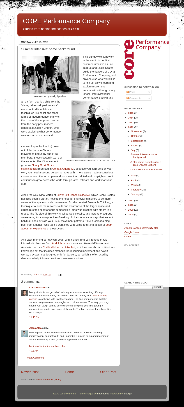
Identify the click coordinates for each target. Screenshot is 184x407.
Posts (130, 92)
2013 (131, 122)
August (135, 145)
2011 (131, 200)
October (135, 136)
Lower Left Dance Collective (73, 195)
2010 (131, 205)
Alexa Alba (35, 328)
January (135, 194)
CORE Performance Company (66, 21)
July (133, 150)
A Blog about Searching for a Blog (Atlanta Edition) (145, 163)
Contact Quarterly (62, 168)
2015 (131, 113)
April (134, 180)
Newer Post (30, 372)
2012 (131, 127)
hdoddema (103, 393)
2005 (131, 214)
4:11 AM (33, 350)
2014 (131, 117)
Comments (133, 98)
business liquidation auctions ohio (47, 346)
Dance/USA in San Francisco (146, 169)
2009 (131, 209)
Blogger (127, 393)
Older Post (108, 372)
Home (69, 372)
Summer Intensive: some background (143, 156)
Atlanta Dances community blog (141, 228)
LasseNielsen (37, 287)
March (134, 185)
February (136, 189)
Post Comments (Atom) (48, 379)
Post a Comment (35, 357)
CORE (127, 236)
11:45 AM (34, 317)
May (133, 175)
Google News (131, 232)
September (137, 140)
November (137, 131)
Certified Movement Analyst (59, 247)
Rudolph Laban (61, 243)
